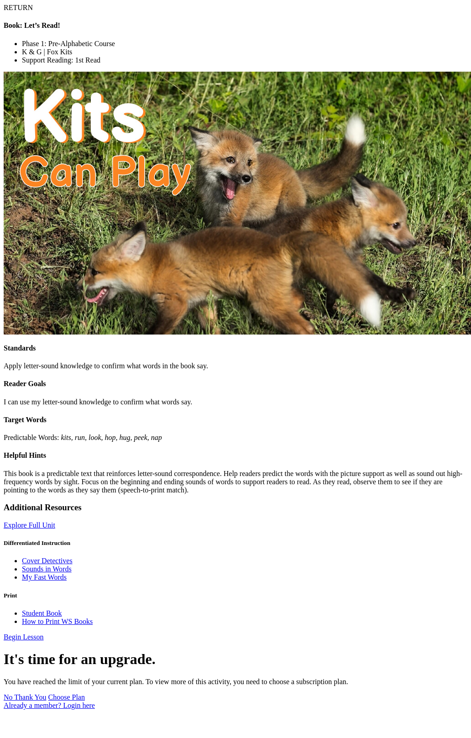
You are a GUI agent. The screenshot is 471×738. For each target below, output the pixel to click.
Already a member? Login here (49, 705)
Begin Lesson (24, 637)
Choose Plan (66, 697)
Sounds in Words (47, 569)
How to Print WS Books (57, 621)
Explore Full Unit (29, 525)
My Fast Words (44, 577)
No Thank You (25, 697)
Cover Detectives (47, 561)
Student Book (42, 613)
